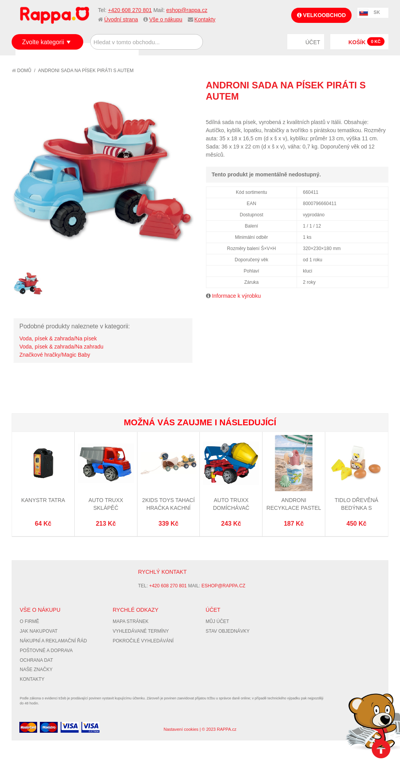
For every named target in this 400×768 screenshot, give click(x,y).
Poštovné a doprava (46, 650)
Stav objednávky (228, 631)
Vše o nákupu (165, 19)
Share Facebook (365, 110)
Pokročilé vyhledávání (143, 641)
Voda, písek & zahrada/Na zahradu (61, 346)
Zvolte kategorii (43, 42)
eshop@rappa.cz (186, 10)
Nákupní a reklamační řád (53, 641)
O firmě (29, 621)
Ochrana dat (36, 660)
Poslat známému (350, 110)
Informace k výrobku (236, 296)
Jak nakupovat (39, 631)
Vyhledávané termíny (141, 631)
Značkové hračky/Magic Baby (54, 355)
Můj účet (217, 621)
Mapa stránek (130, 621)
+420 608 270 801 (130, 10)
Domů (21, 70)
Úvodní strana (121, 19)
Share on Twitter (381, 110)
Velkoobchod (321, 15)
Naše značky (36, 669)
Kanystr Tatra (43, 500)
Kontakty (204, 19)
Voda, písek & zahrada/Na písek (58, 338)
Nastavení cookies (180, 729)
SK (377, 12)
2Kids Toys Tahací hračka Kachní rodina (168, 507)
